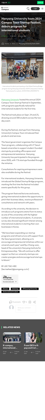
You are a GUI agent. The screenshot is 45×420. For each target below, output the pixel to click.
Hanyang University (10, 99)
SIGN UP (40, 2)
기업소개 (6, 3)
